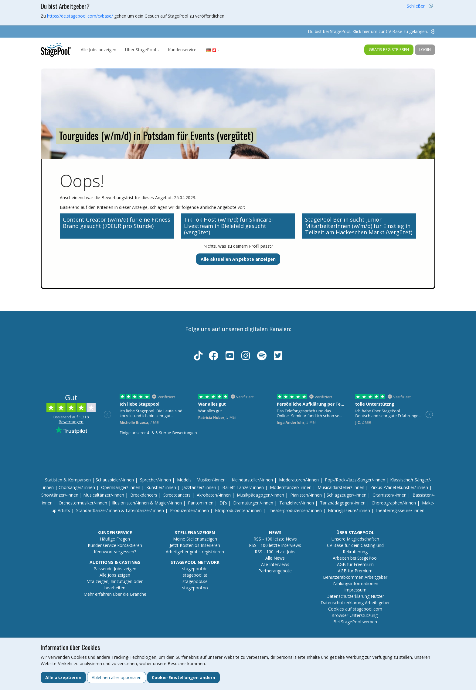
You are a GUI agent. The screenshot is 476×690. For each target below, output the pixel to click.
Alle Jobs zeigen (115, 575)
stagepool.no (195, 588)
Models (184, 480)
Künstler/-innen (161, 487)
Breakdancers (143, 495)
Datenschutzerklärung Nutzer (355, 596)
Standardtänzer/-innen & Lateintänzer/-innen (120, 510)
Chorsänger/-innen (77, 487)
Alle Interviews (275, 564)
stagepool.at (195, 575)
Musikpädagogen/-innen (260, 495)
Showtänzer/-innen (59, 495)
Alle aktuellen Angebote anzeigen (238, 259)
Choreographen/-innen (394, 503)
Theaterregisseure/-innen (399, 510)
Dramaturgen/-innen (253, 503)
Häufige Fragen (115, 539)
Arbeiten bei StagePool (355, 558)
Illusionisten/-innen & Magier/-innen (147, 503)
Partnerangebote (275, 571)
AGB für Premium (355, 571)
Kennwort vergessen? (115, 551)
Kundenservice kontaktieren (115, 545)
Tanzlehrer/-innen (296, 503)
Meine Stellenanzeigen (195, 539)
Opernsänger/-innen (120, 487)
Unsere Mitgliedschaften (355, 539)
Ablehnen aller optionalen (116, 677)
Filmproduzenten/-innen (238, 510)
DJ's (223, 503)
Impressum (355, 590)
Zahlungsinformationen (355, 583)
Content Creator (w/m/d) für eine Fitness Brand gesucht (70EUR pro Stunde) (116, 222)
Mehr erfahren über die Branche (114, 594)
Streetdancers (177, 495)
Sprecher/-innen (155, 480)
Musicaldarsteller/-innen (341, 487)
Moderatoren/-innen (299, 480)
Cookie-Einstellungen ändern (183, 677)
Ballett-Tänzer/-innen (243, 487)
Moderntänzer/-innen (290, 487)
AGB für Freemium (355, 564)
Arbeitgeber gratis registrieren (195, 551)
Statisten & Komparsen (68, 480)
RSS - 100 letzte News (275, 539)
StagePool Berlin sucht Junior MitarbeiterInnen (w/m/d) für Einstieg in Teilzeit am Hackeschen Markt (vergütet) (358, 226)
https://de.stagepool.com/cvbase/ (80, 16)
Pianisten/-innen (306, 495)
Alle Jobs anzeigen (98, 49)
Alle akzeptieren (63, 677)
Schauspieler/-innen (115, 480)
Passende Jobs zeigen (114, 568)
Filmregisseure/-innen (349, 510)
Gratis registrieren (389, 49)
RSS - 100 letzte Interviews (275, 545)
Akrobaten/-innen (214, 495)
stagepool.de (195, 568)
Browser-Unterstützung (355, 615)
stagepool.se (195, 581)
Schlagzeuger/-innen (346, 495)
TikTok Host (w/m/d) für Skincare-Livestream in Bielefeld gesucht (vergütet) (228, 226)
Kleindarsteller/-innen (252, 480)
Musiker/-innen (211, 480)
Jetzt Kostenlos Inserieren (195, 545)
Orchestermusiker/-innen (83, 503)
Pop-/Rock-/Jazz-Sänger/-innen (355, 480)
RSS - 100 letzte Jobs (275, 551)
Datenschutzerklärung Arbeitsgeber (355, 602)
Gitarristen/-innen (389, 495)
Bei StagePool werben (355, 622)
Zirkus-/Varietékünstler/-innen (399, 487)
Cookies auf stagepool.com (355, 609)
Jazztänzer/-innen (199, 487)
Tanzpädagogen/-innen (342, 503)
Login (425, 49)
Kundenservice (182, 49)
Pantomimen (200, 503)
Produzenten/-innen (189, 510)
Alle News (275, 558)
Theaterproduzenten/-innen (295, 510)
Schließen (416, 6)
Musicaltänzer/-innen (103, 495)
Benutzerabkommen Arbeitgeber (355, 577)
